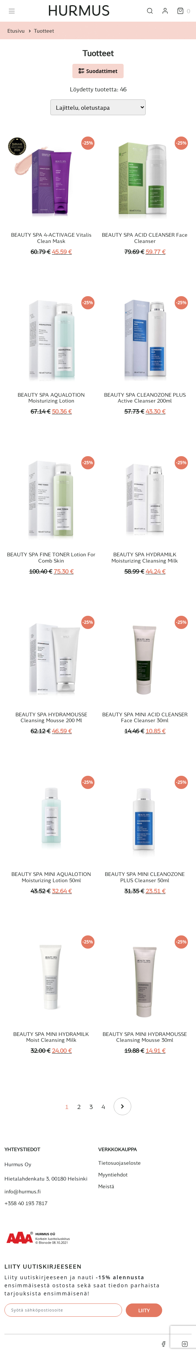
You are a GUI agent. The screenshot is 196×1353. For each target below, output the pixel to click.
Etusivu (16, 31)
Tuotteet (44, 31)
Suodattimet (98, 71)
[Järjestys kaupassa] (98, 107)
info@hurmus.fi (22, 1191)
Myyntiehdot (113, 1174)
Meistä (106, 1186)
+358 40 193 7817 (25, 1203)
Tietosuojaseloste (119, 1162)
